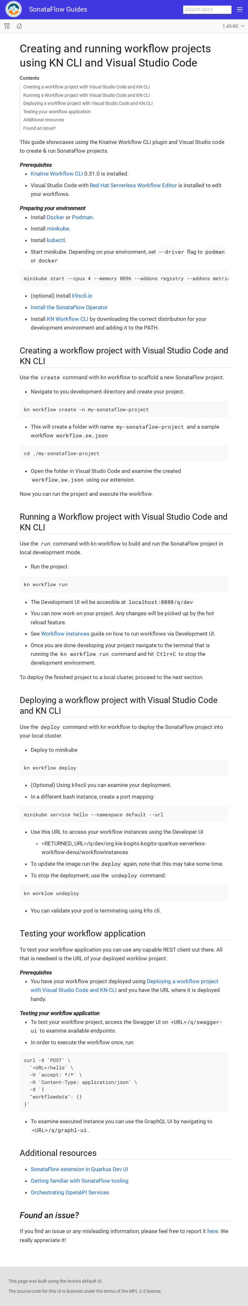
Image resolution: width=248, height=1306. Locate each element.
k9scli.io (82, 295)
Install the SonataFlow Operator (69, 307)
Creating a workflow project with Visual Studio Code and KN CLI (86, 86)
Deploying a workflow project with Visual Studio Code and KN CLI (88, 103)
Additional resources (43, 119)
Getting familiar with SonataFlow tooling (80, 1181)
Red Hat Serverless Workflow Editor (133, 185)
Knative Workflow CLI (57, 173)
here (212, 1231)
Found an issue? (39, 128)
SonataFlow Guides (58, 9)
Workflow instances (65, 633)
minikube (58, 228)
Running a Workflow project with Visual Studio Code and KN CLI (86, 95)
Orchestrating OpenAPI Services (70, 1192)
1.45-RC (230, 26)
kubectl (56, 240)
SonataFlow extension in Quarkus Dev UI (79, 1169)
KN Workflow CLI (67, 319)
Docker (55, 217)
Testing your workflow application (57, 111)
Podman (82, 217)
